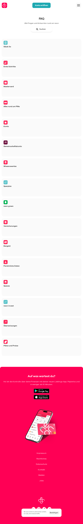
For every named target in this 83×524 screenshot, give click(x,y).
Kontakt (41, 470)
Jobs (41, 480)
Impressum (41, 453)
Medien (41, 475)
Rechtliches (41, 459)
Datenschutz (41, 464)
